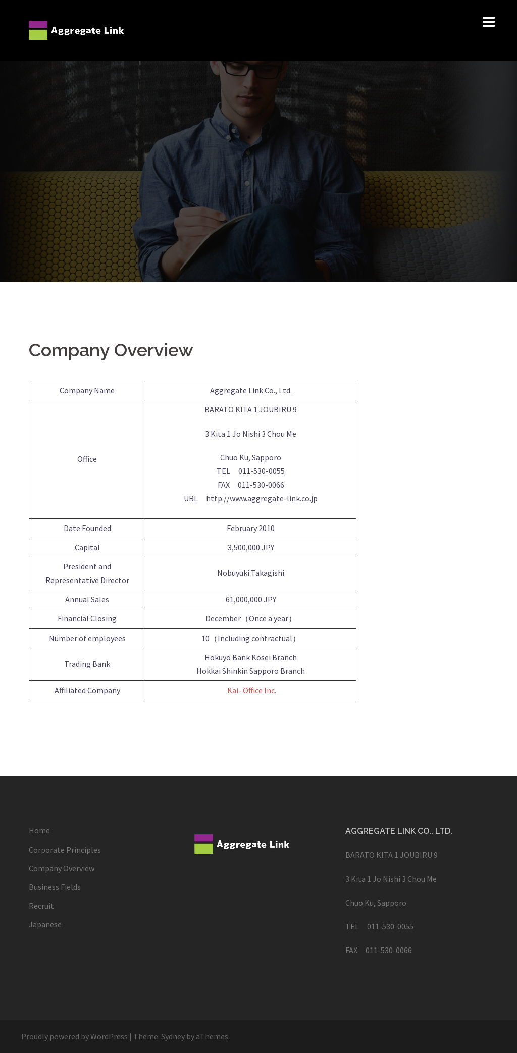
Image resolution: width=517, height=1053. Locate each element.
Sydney (173, 1036)
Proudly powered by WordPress (74, 1036)
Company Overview (61, 868)
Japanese (45, 924)
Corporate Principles (65, 850)
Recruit (41, 906)
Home (39, 830)
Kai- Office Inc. (251, 690)
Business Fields (55, 887)
